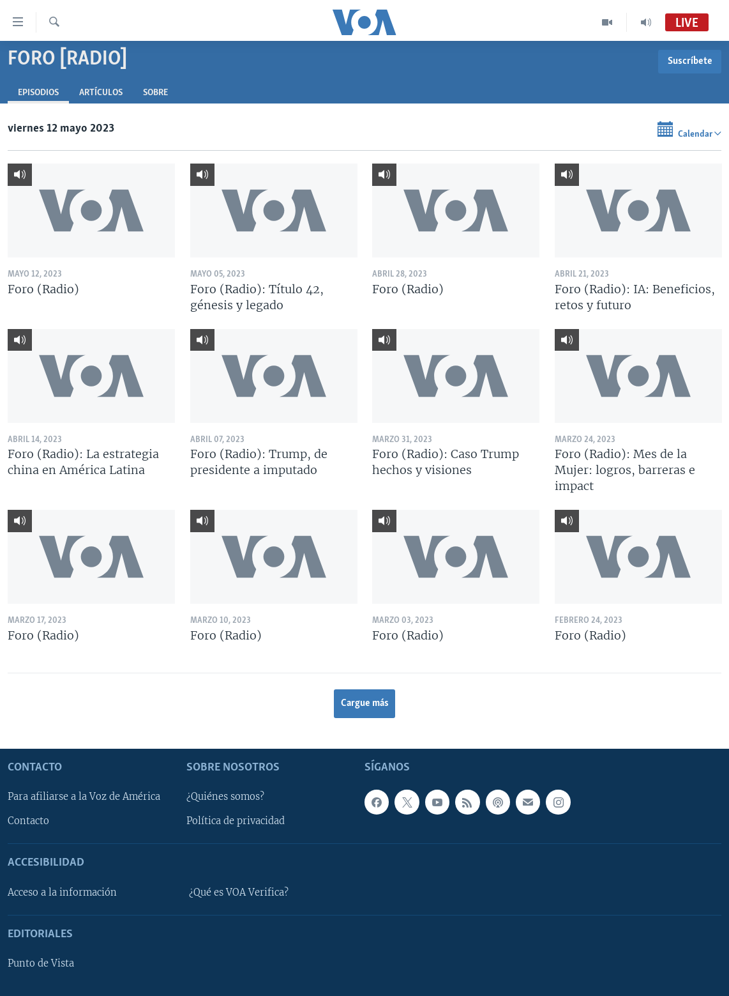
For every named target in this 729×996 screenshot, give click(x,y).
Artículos (101, 93)
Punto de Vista (41, 963)
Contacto (28, 821)
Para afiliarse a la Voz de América (84, 796)
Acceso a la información (62, 892)
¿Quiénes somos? (225, 796)
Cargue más (365, 703)
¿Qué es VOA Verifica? (239, 892)
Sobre (155, 93)
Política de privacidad (235, 821)
